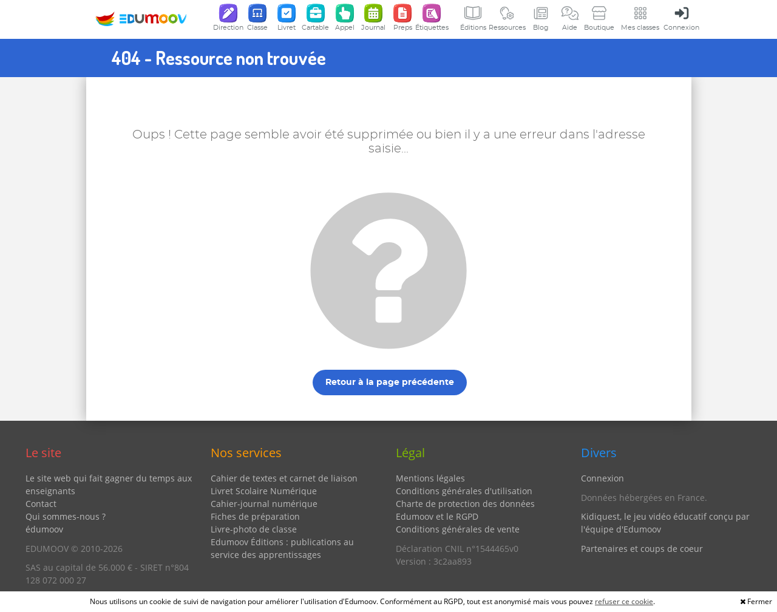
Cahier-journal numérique (264, 503)
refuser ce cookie (624, 601)
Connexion (602, 478)
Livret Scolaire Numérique (264, 491)
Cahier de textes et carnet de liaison (284, 478)
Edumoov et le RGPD (437, 516)
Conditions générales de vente (458, 529)
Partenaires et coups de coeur (642, 548)
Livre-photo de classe (254, 529)
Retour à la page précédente (389, 382)
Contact (40, 503)
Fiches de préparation (255, 516)
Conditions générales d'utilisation (464, 491)
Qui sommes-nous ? (65, 516)
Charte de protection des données (465, 503)
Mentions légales (430, 478)
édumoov (44, 529)
